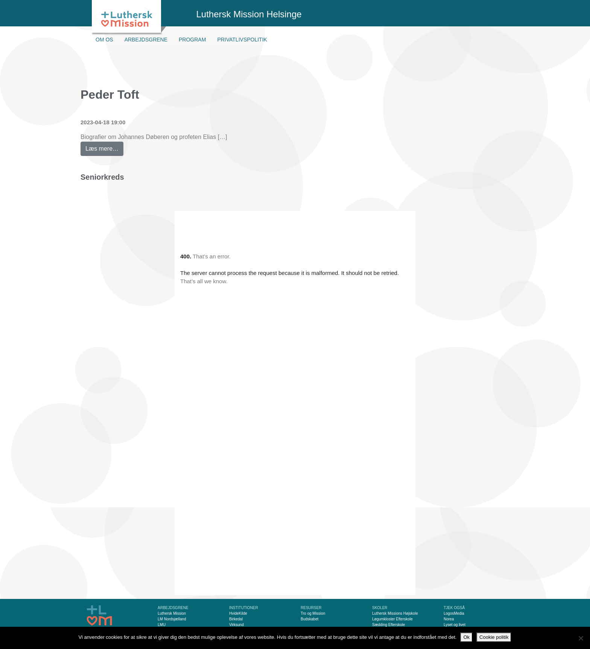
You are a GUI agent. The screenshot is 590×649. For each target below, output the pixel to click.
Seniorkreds (102, 177)
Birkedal (236, 619)
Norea (449, 619)
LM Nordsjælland (172, 619)
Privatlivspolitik (242, 40)
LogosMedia (454, 613)
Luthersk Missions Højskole (395, 613)
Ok (466, 637)
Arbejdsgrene (146, 40)
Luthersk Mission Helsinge (249, 14)
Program (192, 40)
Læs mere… (104, 147)
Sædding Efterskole (388, 625)
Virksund (236, 625)
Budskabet (309, 619)
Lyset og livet (454, 625)
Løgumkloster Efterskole (392, 619)
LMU (162, 625)
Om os (104, 40)
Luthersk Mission (172, 613)
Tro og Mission (313, 613)
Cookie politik (493, 637)
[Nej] (580, 638)
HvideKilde (238, 613)
